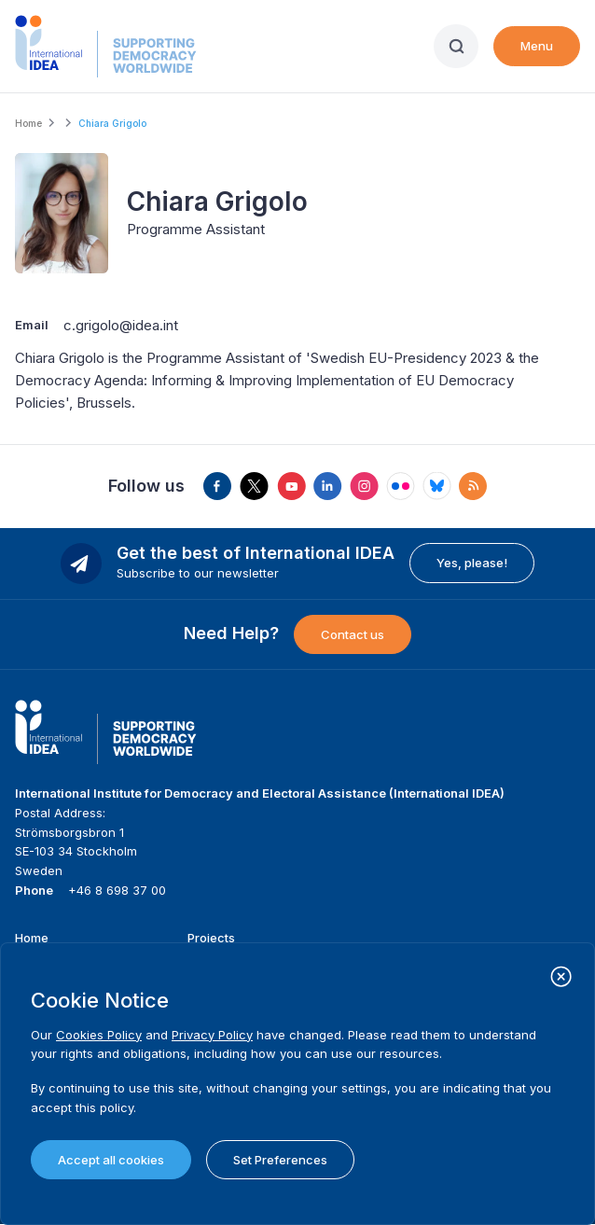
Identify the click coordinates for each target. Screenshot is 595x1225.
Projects (211, 937)
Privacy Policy (212, 1034)
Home (28, 123)
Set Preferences (280, 1159)
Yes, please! (471, 562)
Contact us (352, 634)
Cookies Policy (99, 1034)
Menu (536, 45)
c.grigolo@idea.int (120, 325)
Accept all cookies (111, 1159)
